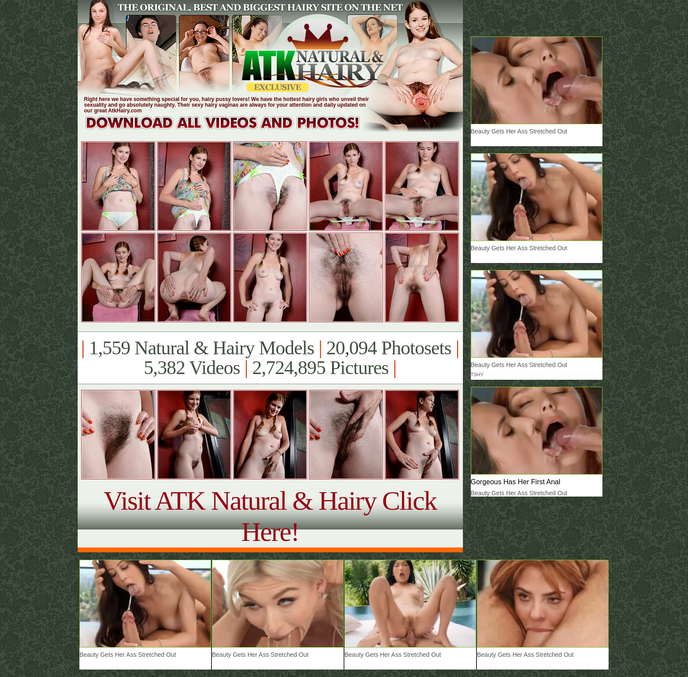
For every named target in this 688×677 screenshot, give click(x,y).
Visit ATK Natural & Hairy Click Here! (270, 516)
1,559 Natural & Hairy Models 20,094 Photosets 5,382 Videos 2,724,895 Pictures (270, 358)
